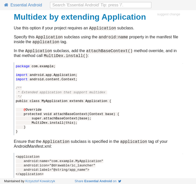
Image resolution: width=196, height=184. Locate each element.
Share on (98, 181)
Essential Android (23, 5)
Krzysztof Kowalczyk (40, 181)
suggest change (168, 14)
